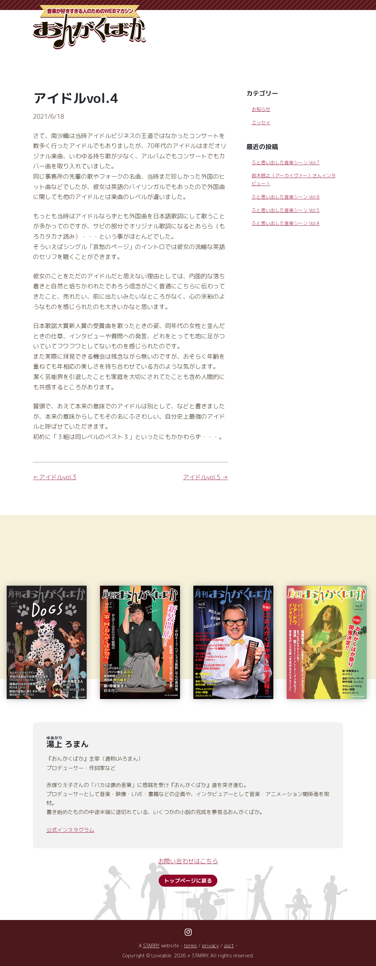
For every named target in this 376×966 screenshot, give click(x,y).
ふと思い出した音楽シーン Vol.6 (286, 197)
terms (190, 945)
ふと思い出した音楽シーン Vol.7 (286, 162)
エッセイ (261, 122)
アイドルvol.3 (57, 477)
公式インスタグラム (70, 830)
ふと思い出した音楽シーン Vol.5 (286, 210)
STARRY (151, 945)
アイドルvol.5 (201, 477)
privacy (210, 945)
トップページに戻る (188, 880)
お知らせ (261, 109)
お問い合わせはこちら (188, 861)
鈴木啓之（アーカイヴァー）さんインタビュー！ (294, 179)
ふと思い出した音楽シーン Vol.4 (286, 223)
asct (229, 945)
